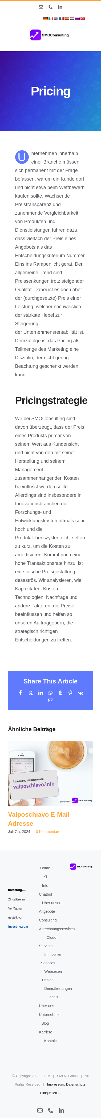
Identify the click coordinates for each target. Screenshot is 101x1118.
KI (45, 877)
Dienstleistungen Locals (58, 992)
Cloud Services (47, 941)
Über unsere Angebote (51, 907)
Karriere (45, 1032)
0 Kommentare (48, 831)
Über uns (46, 1006)
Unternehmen (50, 1014)
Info (45, 885)
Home (45, 868)
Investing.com (18, 926)
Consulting (47, 920)
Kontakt (50, 1041)
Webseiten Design (52, 975)
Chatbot (45, 894)
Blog (45, 1023)
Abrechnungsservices (57, 929)
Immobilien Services (51, 958)
